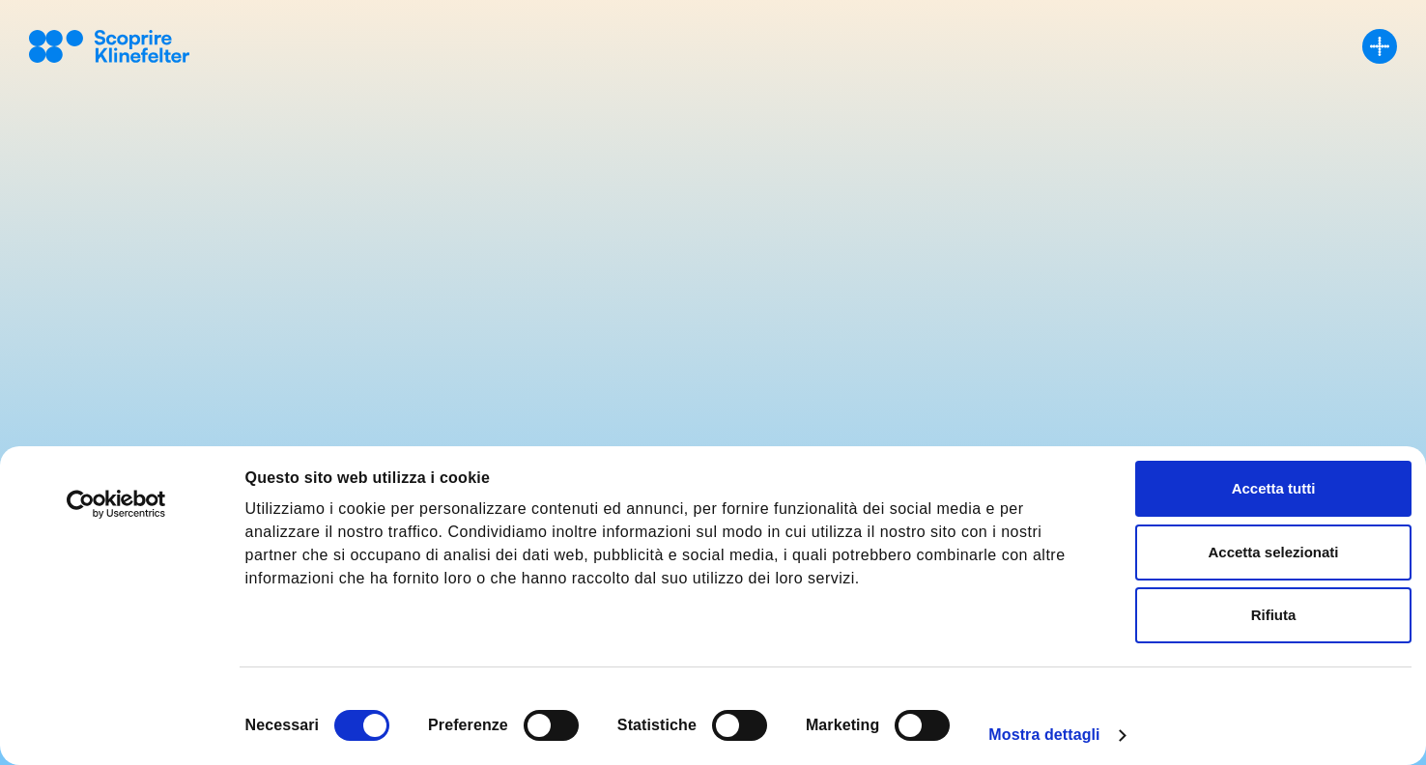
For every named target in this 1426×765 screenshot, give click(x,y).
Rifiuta (1274, 615)
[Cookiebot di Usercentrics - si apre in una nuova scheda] (116, 504)
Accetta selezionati (1273, 552)
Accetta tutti (1274, 488)
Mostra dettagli (1043, 734)
